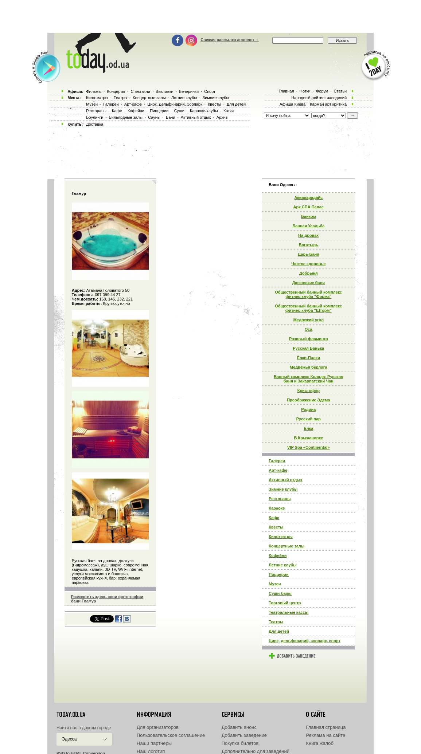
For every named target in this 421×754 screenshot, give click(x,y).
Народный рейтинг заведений (319, 97)
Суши (179, 111)
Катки (228, 111)
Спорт (209, 91)
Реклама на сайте (325, 735)
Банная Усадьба (308, 226)
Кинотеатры (281, 536)
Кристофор (308, 390)
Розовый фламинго (308, 339)
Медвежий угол (308, 320)
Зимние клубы (283, 489)
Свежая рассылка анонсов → (229, 40)
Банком (308, 216)
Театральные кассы (288, 612)
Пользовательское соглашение (171, 735)
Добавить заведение (244, 735)
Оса (308, 329)
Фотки (305, 91)
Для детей (279, 631)
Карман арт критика (328, 104)
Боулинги (94, 117)
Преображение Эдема (308, 400)
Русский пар (308, 419)
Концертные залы (286, 546)
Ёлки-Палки (308, 358)
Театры (276, 622)
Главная (286, 91)
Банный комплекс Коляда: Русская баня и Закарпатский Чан (308, 378)
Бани (170, 117)
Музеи (275, 584)
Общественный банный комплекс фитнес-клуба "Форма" (308, 294)
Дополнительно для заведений (255, 751)
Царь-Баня (308, 254)
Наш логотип (151, 751)
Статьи (340, 91)
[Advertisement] (210, 16)
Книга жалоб (320, 743)
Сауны (154, 117)
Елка (308, 428)
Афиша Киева (292, 104)
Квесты (276, 527)
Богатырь (308, 245)
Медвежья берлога (308, 367)
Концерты (116, 91)
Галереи (277, 461)
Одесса (69, 739)
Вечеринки (189, 91)
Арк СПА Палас (308, 207)
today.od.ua (70, 715)
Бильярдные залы (126, 117)
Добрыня (308, 273)
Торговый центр (285, 603)
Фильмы (93, 91)
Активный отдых (285, 480)
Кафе (274, 517)
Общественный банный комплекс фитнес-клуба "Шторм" (308, 308)
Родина (308, 409)
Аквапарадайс (308, 197)
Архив (222, 117)
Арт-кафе (278, 470)
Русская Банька (308, 348)
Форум (322, 91)
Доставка (94, 124)
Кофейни (277, 555)
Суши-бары (280, 593)
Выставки (165, 91)
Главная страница (326, 727)
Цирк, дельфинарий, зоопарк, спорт (304, 641)
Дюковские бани (308, 282)
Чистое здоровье (308, 264)
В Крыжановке (308, 438)
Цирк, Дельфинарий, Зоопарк (174, 104)
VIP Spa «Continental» (308, 447)
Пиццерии (279, 574)
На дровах (308, 235)
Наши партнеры (154, 743)
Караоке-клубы (204, 111)
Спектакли (140, 91)
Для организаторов (158, 727)
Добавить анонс (239, 727)
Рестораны (280, 498)
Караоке (277, 508)
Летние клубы (282, 565)
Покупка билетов (240, 743)
